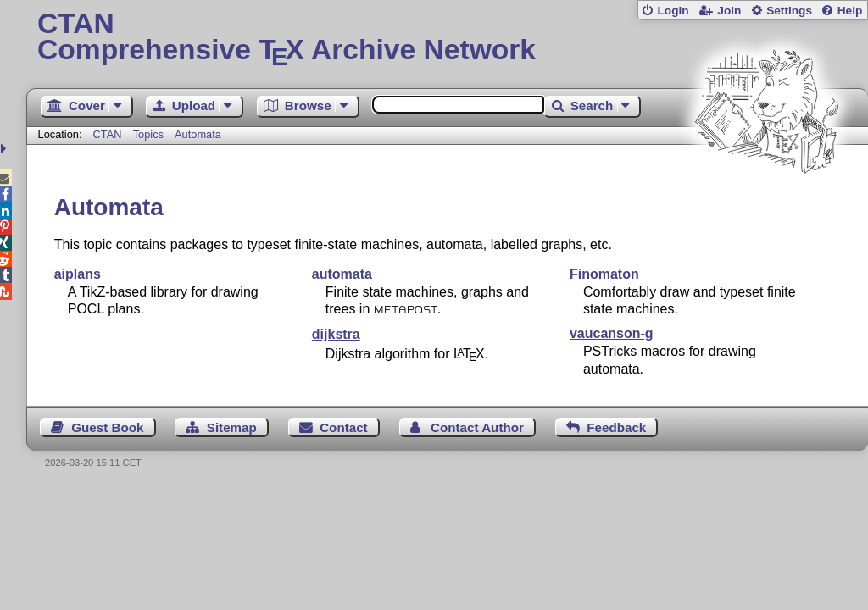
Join (729, 10)
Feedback (616, 427)
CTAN (107, 134)
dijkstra (336, 334)
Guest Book (107, 427)
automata (342, 274)
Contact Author (477, 427)
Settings (789, 10)
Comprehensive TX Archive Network (447, 38)
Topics (150, 134)
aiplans (77, 274)
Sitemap (232, 427)
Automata (198, 134)
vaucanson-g (612, 333)
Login (672, 10)
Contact (344, 427)
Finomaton (604, 274)
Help (850, 10)
